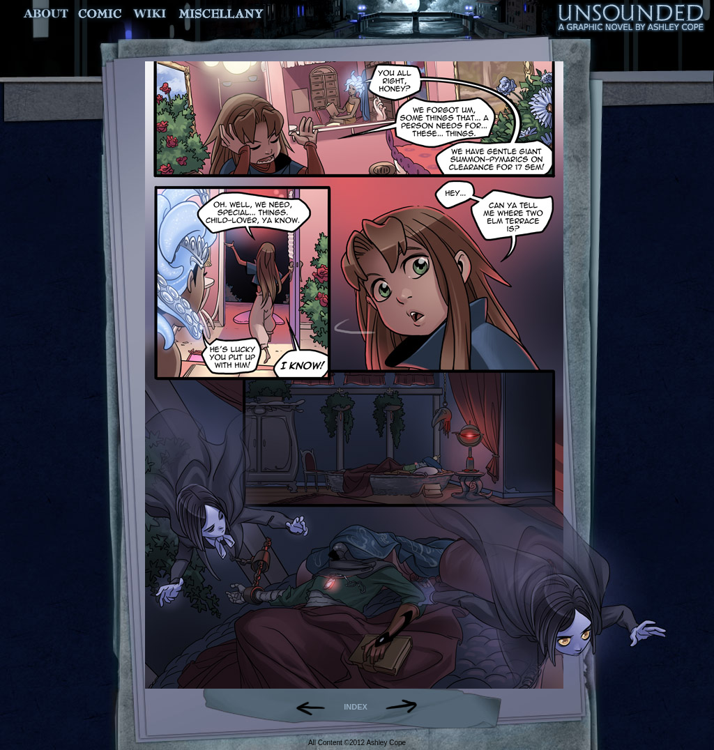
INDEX (355, 707)
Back (305, 707)
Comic (100, 13)
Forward (406, 707)
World (150, 13)
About (47, 13)
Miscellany (221, 13)
